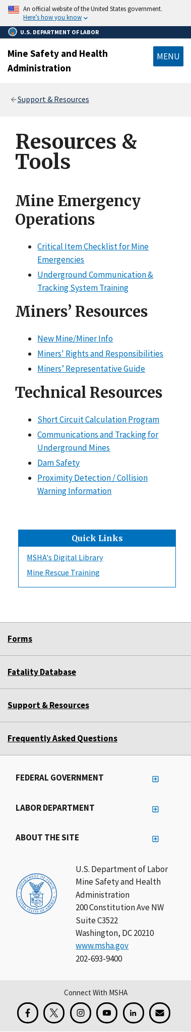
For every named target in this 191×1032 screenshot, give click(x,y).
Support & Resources (53, 99)
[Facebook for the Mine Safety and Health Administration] (27, 1012)
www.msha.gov (102, 945)
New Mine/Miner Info (75, 337)
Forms (20, 638)
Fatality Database (42, 671)
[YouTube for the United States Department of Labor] (106, 1012)
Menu (168, 56)
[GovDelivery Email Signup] (159, 1012)
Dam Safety (58, 462)
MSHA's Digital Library (65, 557)
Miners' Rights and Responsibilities (100, 353)
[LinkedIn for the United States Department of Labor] (133, 1012)
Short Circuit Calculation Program (98, 418)
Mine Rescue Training (63, 572)
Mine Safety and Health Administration (58, 60)
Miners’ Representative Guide (91, 368)
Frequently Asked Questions (62, 738)
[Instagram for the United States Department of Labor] (80, 1012)
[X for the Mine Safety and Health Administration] (54, 1012)
